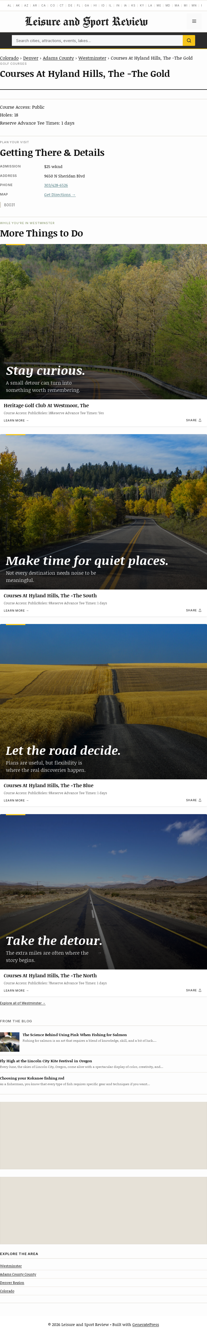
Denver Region (12, 1282)
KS (133, 5)
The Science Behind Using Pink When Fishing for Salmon (75, 1034)
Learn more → (16, 420)
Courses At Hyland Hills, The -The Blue (48, 785)
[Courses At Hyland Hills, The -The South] (103, 512)
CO (52, 5)
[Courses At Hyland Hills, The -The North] (103, 891)
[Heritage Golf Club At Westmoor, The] (103, 321)
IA (125, 5)
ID (103, 5)
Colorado (9, 57)
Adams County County (18, 1274)
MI (186, 5)
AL (10, 5)
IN (118, 5)
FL (79, 5)
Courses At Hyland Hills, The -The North (50, 975)
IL (110, 5)
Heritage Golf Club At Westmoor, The (46, 405)
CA (43, 5)
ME (159, 5)
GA (87, 5)
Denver (30, 57)
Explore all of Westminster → (23, 1003)
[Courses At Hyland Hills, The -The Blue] (103, 701)
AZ (26, 5)
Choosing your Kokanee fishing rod (32, 1078)
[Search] (189, 40)
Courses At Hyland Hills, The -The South (50, 595)
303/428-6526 (56, 185)
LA (150, 5)
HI (95, 5)
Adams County (58, 57)
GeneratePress (145, 1324)
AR (35, 5)
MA (177, 5)
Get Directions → (60, 194)
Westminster (92, 57)
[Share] (194, 420)
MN (194, 5)
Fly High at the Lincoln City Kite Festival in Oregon (46, 1061)
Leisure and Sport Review (86, 21)
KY (142, 5)
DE (70, 5)
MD (168, 5)
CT (62, 5)
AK (18, 5)
